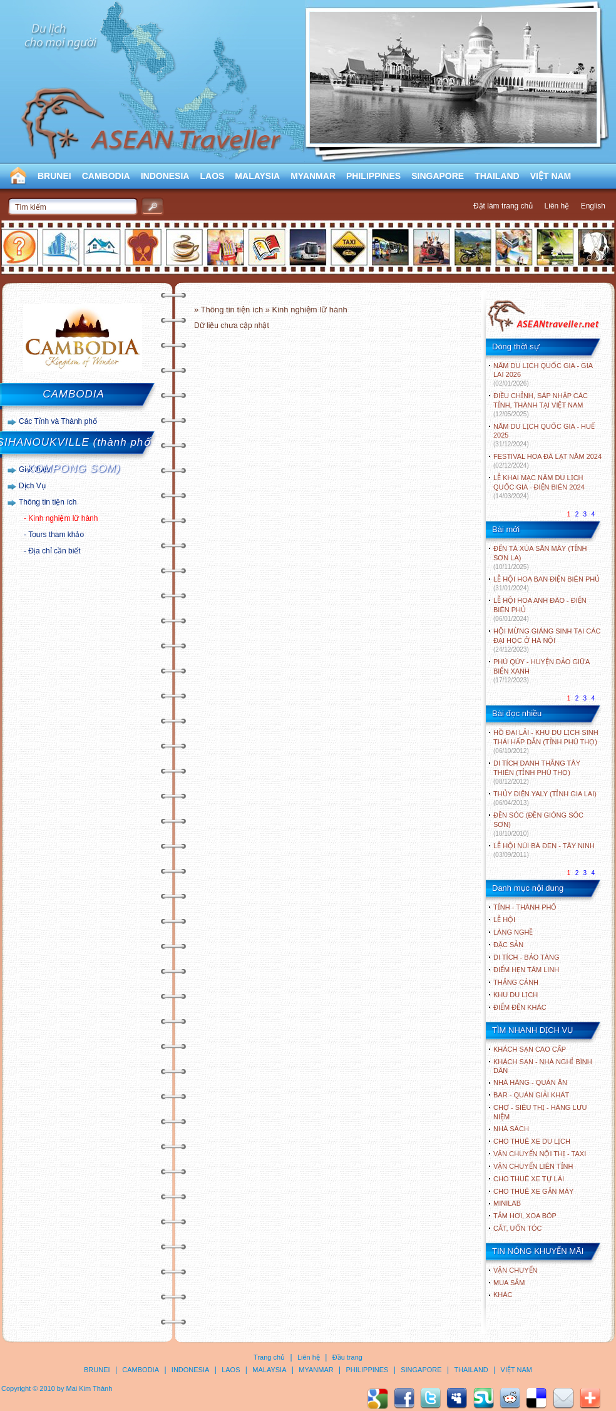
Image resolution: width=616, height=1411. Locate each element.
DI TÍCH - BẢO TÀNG (526, 957)
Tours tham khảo (56, 534)
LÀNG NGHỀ (513, 932)
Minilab (507, 1203)
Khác (503, 1294)
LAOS (212, 176)
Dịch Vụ (32, 485)
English (593, 206)
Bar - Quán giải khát (531, 1095)
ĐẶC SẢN (508, 944)
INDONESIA (165, 176)
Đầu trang (347, 1357)
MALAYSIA (257, 176)
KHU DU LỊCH (515, 994)
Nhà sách (511, 1128)
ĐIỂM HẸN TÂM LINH (526, 969)
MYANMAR (313, 176)
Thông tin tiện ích (47, 502)
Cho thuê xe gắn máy (533, 1191)
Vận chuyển (515, 1270)
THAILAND (497, 176)
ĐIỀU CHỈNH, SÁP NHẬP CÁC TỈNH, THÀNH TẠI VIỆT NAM (540, 405)
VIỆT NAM (551, 176)
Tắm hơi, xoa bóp (525, 1215)
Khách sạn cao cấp (529, 1049)
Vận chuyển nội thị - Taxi (539, 1153)
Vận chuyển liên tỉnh (533, 1166)
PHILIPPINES (373, 176)
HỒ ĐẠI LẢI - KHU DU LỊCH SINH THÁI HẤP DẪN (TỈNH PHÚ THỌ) (545, 741)
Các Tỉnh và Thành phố (58, 421)
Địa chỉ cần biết (54, 550)
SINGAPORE (437, 176)
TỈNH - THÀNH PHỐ (525, 907)
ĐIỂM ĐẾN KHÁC (520, 1007)
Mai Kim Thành (89, 1388)
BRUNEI (54, 176)
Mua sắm (509, 1282)
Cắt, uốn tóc (517, 1228)
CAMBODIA (106, 176)
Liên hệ (557, 206)
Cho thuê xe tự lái (528, 1179)
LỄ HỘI (504, 919)
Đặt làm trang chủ (503, 206)
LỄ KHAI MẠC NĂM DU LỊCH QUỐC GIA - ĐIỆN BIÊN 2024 (539, 487)
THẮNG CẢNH (515, 982)
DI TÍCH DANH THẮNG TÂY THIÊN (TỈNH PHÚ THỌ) (536, 772)
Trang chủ (269, 1357)
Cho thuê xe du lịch (531, 1141)
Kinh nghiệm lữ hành (63, 518)
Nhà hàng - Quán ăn (530, 1082)
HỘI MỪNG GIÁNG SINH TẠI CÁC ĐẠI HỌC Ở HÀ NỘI (546, 640)
